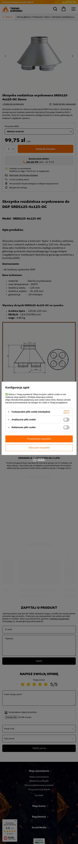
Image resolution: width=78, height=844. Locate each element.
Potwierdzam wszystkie (39, 438)
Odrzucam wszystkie (39, 447)
